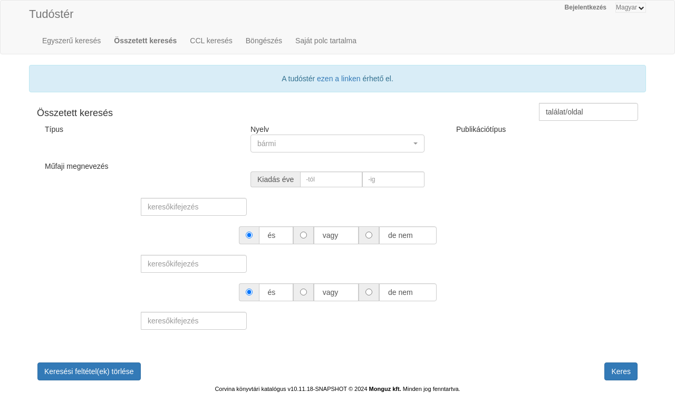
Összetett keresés (145, 40)
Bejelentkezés (585, 7)
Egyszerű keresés (71, 40)
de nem (400, 235)
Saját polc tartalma (325, 40)
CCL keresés (211, 40)
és (272, 235)
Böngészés (264, 40)
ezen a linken (339, 78)
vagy (330, 235)
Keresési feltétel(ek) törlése (89, 371)
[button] (337, 143)
